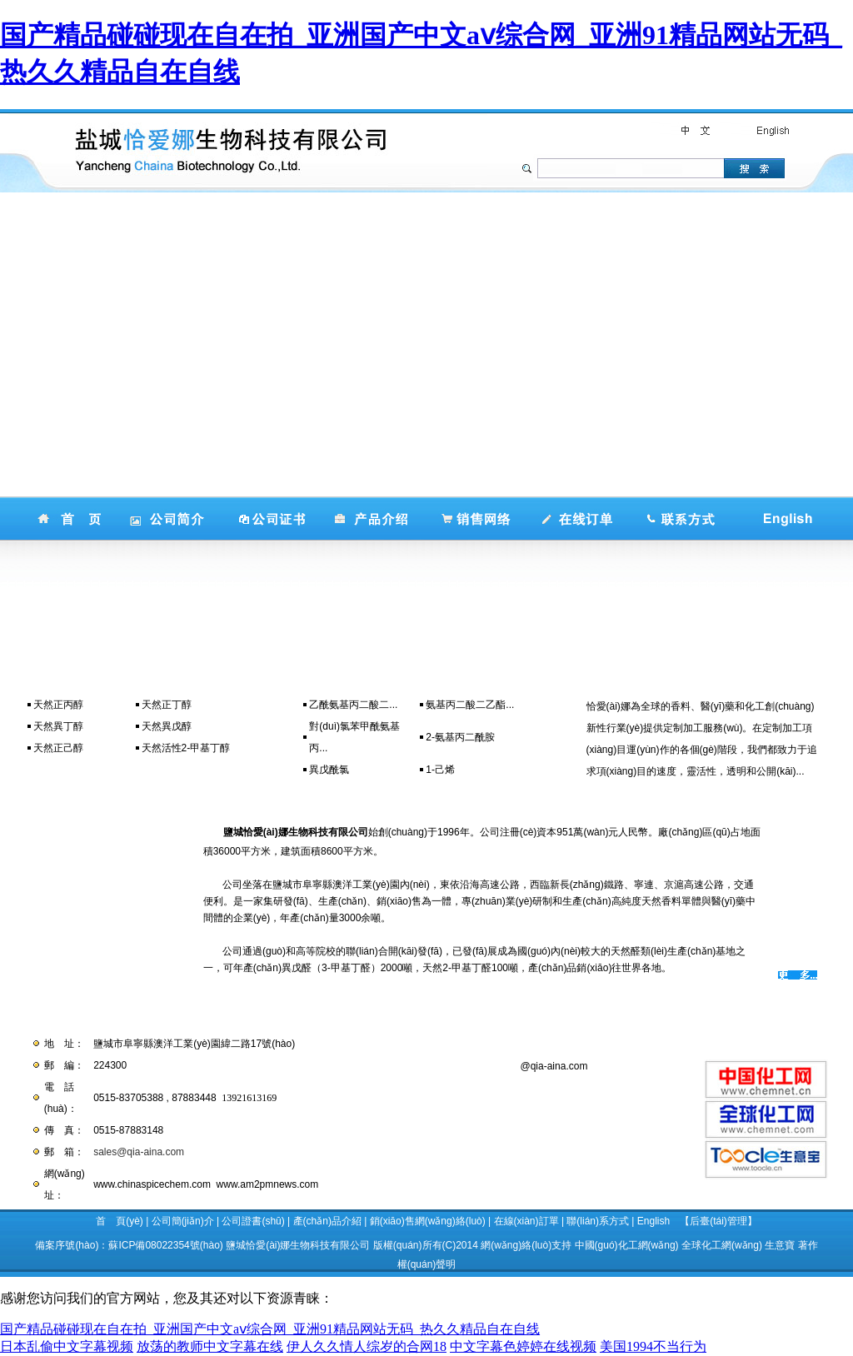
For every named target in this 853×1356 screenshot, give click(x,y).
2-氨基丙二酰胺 (460, 737)
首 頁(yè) (119, 1221)
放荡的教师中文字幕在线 (210, 1346)
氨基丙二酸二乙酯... (470, 704)
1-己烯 (440, 769)
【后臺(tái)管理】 (718, 1221)
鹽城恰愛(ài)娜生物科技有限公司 (298, 1245)
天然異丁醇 (58, 726)
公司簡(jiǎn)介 (183, 1221)
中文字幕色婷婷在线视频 (523, 1346)
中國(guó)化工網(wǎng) (627, 1245)
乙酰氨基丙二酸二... (353, 704)
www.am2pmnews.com (268, 1184)
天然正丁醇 (167, 704)
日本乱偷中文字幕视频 (66, 1346)
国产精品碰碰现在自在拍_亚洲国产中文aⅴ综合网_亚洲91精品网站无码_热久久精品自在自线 (270, 1329)
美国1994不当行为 (653, 1346)
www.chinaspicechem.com (152, 1184)
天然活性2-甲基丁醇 (186, 748)
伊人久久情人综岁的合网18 (366, 1346)
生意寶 (780, 1245)
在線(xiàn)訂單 (526, 1221)
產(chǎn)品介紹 (327, 1221)
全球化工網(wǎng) (721, 1245)
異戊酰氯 (329, 769)
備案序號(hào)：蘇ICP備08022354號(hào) (128, 1245)
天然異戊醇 (167, 726)
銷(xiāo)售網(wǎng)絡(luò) (428, 1221)
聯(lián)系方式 (597, 1221)
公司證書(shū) (253, 1221)
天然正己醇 (58, 748)
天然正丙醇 (58, 704)
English (653, 1221)
